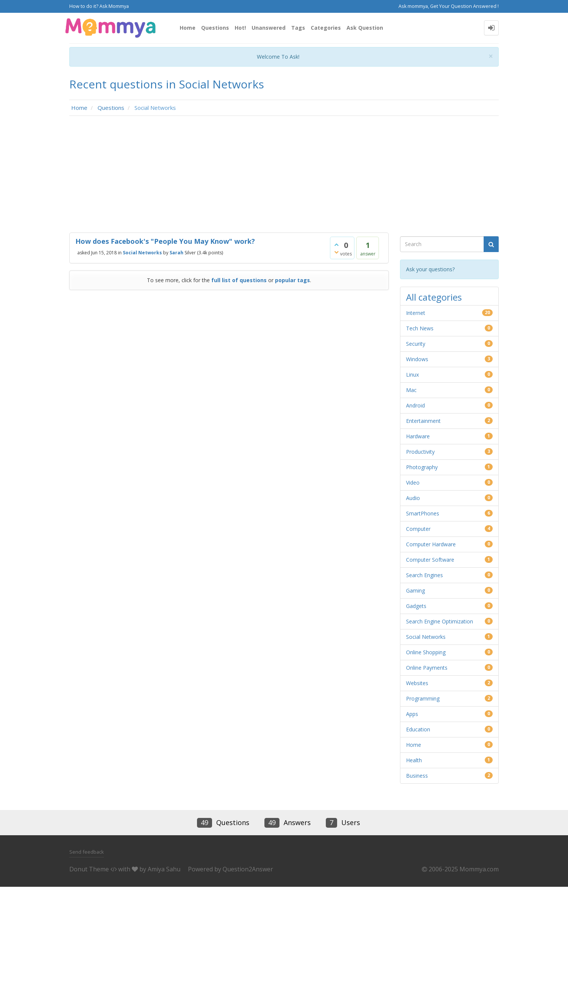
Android (415, 405)
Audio (413, 498)
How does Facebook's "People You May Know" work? (165, 241)
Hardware (418, 436)
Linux (412, 374)
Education (418, 729)
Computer (418, 528)
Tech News (420, 328)
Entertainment (423, 420)
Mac (411, 390)
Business (417, 775)
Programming (423, 698)
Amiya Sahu (164, 869)
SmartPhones (422, 513)
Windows (417, 359)
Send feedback (86, 851)
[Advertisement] (284, 176)
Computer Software (430, 559)
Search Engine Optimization (439, 621)
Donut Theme (89, 869)
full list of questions (239, 280)
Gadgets (416, 605)
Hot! (240, 27)
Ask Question (365, 27)
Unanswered (269, 27)
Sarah (176, 252)
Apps (412, 713)
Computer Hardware (431, 544)
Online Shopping (426, 652)
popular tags (292, 280)
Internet (415, 312)
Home (187, 27)
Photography (422, 467)
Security (415, 343)
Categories (326, 27)
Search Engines (424, 575)
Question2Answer (248, 869)
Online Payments (426, 667)
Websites (417, 683)
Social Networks (142, 252)
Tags (298, 27)
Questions (215, 27)
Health (414, 760)
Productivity (420, 451)
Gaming (415, 590)
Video (413, 482)
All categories (434, 297)
